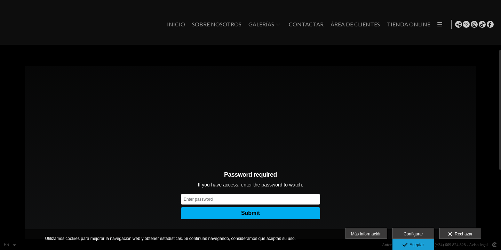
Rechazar (460, 234)
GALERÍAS (260, 24)
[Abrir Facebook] (490, 24)
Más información (366, 234)
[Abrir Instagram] (474, 24)
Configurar (413, 234)
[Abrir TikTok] (482, 24)
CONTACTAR (304, 24)
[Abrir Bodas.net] (466, 24)
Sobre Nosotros (215, 24)
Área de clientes (354, 24)
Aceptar (413, 245)
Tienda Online (407, 24)
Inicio (175, 24)
